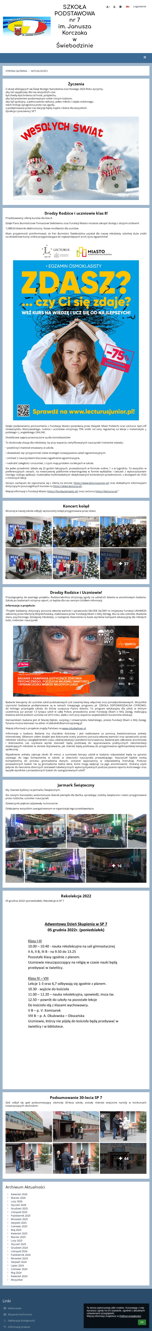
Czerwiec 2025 (19, 1226)
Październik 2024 (20, 1255)
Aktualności (39, 71)
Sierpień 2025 (19, 1222)
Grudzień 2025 (19, 1208)
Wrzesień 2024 (19, 1258)
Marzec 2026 (18, 1198)
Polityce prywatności (130, 1316)
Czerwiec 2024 (19, 1269)
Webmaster (15, 1308)
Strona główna (16, 71)
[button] (128, 6)
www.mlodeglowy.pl (74, 728)
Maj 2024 (16, 1272)
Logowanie (139, 6)
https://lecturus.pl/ (106, 491)
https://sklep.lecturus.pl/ (67, 486)
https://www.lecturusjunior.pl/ (91, 483)
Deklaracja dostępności (21, 1320)
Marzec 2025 (18, 1237)
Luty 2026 (16, 1201)
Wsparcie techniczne (20, 1314)
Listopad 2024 (19, 1251)
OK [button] (142, 1322)
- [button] (114, 7)
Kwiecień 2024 (19, 1276)
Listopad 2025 (19, 1212)
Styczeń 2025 (18, 1244)
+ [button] (108, 7)
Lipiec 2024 (17, 1265)
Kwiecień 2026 (19, 1194)
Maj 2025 (16, 1230)
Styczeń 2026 (18, 1205)
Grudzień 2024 (19, 1247)
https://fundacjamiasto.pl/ (62, 491)
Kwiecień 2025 (19, 1233)
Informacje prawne (19, 1327)
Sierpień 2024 (19, 1262)
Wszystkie (17, 1279)
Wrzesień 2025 (19, 1219)
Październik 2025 (20, 1215)
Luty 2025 (16, 1240)
